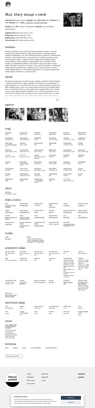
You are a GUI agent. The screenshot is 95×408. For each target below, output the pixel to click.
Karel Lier (51, 212)
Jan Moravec (29, 23)
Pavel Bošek (66, 155)
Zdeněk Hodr (81, 155)
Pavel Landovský (38, 143)
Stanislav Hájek (52, 143)
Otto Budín (8, 173)
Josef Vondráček (24, 150)
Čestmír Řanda (37, 161)
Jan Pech (36, 155)
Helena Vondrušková (10, 217)
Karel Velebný (35, 240)
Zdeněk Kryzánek (12, 144)
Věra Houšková (67, 224)
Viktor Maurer (52, 138)
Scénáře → (16, 348)
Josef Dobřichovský (39, 217)
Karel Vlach (40, 242)
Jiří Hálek (80, 143)
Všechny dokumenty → (51, 348)
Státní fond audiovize (39, 282)
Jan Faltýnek (66, 161)
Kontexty (45, 374)
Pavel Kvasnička (38, 179)
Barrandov (51, 282)
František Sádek (24, 205)
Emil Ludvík (8, 239)
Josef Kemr (66, 138)
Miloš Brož (83, 283)
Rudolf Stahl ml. (9, 212)
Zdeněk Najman (81, 161)
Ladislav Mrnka (9, 179)
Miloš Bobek (26, 219)
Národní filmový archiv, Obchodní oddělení (11, 295)
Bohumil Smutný (9, 168)
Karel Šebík (66, 225)
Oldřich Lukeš (81, 150)
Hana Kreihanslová (38, 150)
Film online (31, 384)
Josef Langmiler (24, 138)
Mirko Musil (25, 163)
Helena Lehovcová (53, 217)
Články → (24, 348)
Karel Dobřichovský (24, 212)
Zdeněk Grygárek (24, 173)
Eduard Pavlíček (67, 173)
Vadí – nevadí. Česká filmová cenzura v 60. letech (11, 326)
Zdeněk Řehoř (37, 138)
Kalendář (45, 377)
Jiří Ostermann (81, 138)
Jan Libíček (37, 132)
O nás (44, 380)
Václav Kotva (8, 150)
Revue (29, 374)
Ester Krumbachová (83, 212)
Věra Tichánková (67, 150)
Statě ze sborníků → (36, 348)
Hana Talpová (37, 168)
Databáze (30, 377)
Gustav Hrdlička (53, 161)
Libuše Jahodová (67, 212)
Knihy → (7, 348)
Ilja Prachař (66, 132)
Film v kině (31, 380)
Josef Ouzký (8, 224)
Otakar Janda (8, 143)
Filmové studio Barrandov (23, 283)
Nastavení (71, 402)
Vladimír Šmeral (82, 132)
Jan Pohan (7, 161)
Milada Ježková (52, 168)
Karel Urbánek (52, 155)
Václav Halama (23, 161)
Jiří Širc (36, 212)
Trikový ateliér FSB (82, 217)
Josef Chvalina (52, 132)
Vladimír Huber (52, 150)
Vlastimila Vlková (67, 168)
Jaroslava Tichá (23, 132)
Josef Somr (22, 143)
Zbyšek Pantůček (24, 179)
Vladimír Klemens (53, 173)
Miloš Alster (66, 217)
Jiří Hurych (22, 217)
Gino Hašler (37, 173)
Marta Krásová (8, 138)
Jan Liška (80, 173)
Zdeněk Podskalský (40, 23)
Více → (58, 100)
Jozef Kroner (8, 132)
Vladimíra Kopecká (38, 225)
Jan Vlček (80, 168)
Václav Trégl (52, 179)
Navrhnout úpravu (13, 356)
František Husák (67, 143)
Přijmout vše (71, 397)
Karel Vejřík (22, 225)
